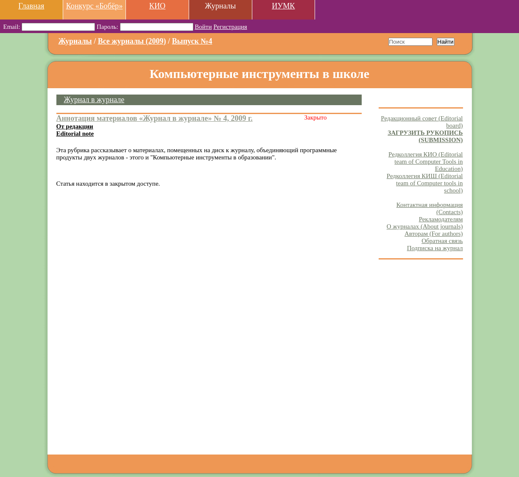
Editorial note (75, 133)
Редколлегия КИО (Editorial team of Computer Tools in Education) (425, 161)
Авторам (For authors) (434, 233)
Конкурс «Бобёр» (94, 6)
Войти (203, 26)
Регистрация (230, 26)
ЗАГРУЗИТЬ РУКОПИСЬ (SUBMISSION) (425, 136)
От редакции (74, 126)
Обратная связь (442, 240)
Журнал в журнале (94, 99)
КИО (157, 6)
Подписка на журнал (435, 248)
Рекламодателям (441, 219)
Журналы (75, 41)
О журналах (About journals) (425, 226)
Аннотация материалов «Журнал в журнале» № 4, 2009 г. (154, 118)
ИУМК (283, 6)
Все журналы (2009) (132, 41)
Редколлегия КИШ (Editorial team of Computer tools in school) (425, 183)
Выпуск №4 (192, 41)
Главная (31, 6)
